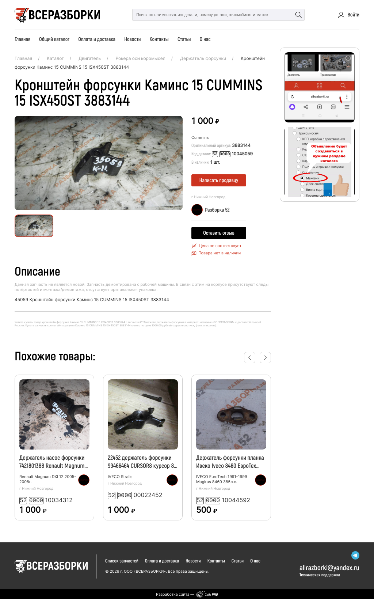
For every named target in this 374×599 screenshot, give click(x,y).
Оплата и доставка (96, 39)
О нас (204, 39)
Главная (22, 39)
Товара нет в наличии (220, 252)
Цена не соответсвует (220, 245)
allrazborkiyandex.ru (329, 566)
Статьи (184, 39)
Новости (132, 39)
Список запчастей (121, 559)
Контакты (159, 39)
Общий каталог (54, 39)
